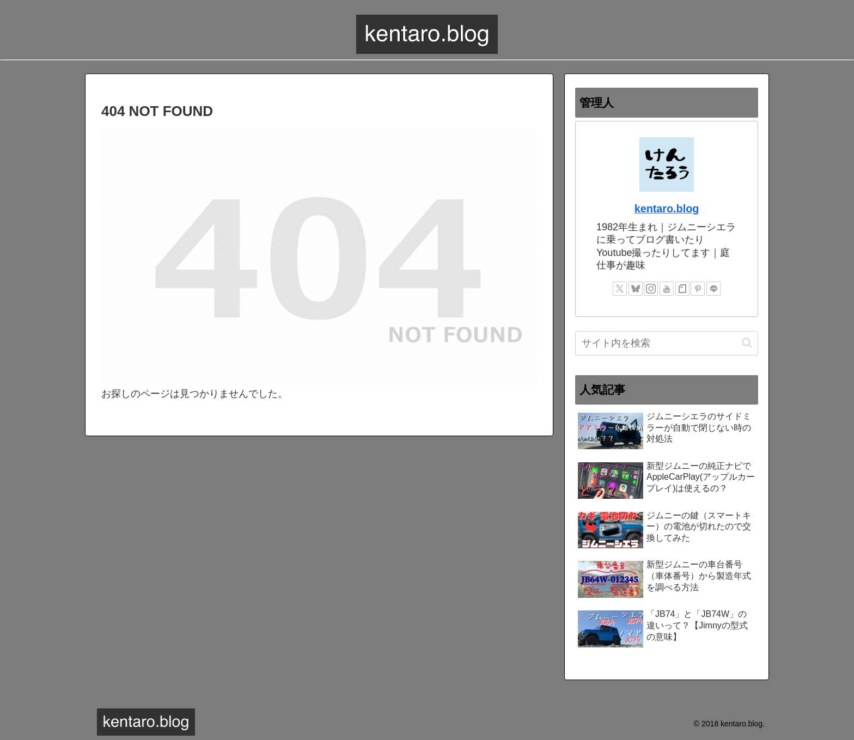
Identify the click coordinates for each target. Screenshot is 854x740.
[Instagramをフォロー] (651, 289)
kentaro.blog (667, 209)
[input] (666, 343)
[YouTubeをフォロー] (667, 289)
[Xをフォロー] (620, 289)
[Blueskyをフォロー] (636, 289)
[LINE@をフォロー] (713, 289)
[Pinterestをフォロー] (698, 289)
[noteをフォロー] (682, 289)
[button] (747, 343)
